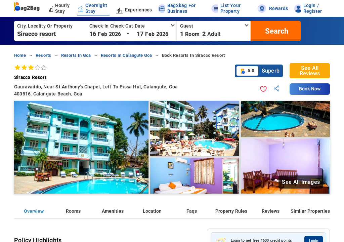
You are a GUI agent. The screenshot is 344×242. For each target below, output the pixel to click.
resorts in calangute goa (126, 55)
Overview (34, 211)
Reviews (271, 211)
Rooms (73, 211)
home (20, 55)
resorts (43, 55)
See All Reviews (310, 71)
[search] (276, 31)
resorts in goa (76, 55)
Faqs (191, 211)
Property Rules (231, 211)
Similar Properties (310, 211)
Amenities (113, 211)
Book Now (309, 89)
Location (152, 211)
